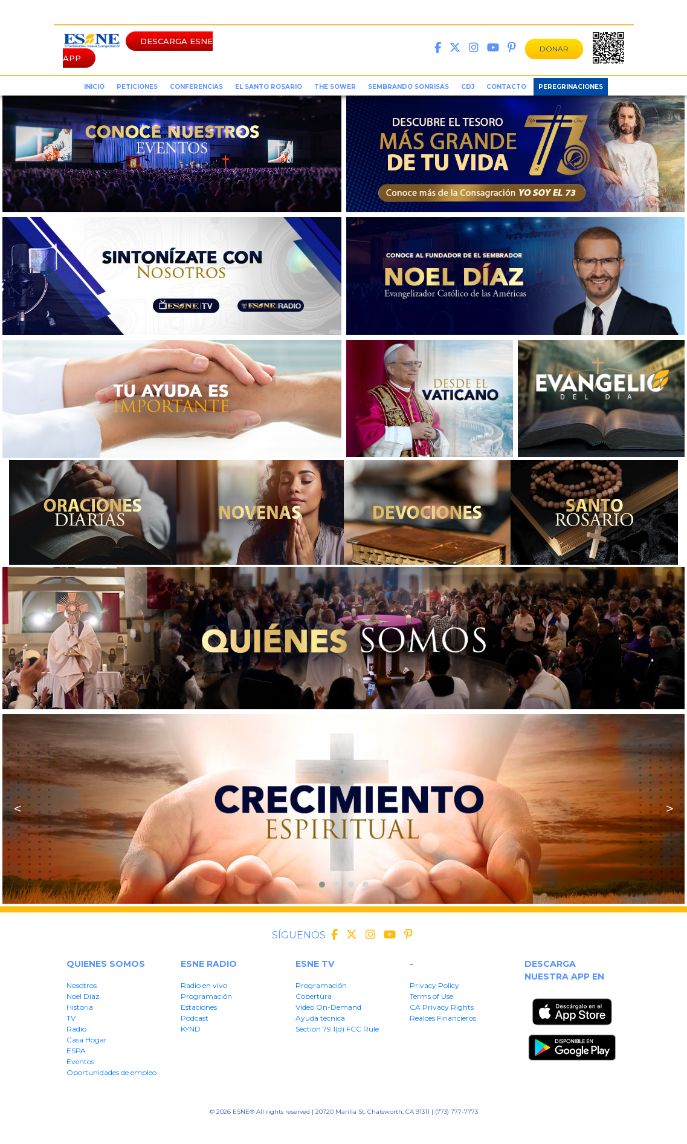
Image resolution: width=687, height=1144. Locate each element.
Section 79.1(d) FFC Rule (450, 1130)
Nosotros (81, 985)
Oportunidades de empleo (111, 1072)
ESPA (76, 1050)
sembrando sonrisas (408, 87)
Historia (79, 1007)
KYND (191, 1028)
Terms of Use (431, 996)
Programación (206, 996)
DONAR (554, 48)
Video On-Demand (328, 1007)
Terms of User (267, 1130)
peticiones (137, 87)
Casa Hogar (86, 1039)
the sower (335, 87)
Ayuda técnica (320, 1017)
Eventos (80, 1061)
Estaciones (199, 1007)
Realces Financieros (443, 1017)
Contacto (506, 87)
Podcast (194, 1017)
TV (71, 1017)
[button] (322, 885)
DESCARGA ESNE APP (138, 49)
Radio (76, 1028)
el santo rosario (268, 87)
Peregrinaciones (570, 87)
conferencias (196, 87)
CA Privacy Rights (442, 1007)
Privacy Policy (434, 985)
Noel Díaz (83, 996)
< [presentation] (17, 808)
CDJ (467, 87)
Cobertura (313, 996)
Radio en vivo (204, 985)
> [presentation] (669, 808)
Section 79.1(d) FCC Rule (337, 1028)
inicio (94, 87)
